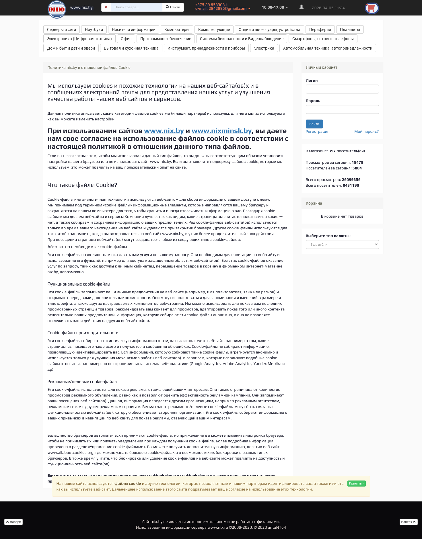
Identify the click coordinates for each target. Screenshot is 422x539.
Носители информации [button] (133, 29)
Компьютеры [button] (176, 29)
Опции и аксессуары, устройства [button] (269, 29)
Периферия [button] (320, 29)
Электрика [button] (264, 48)
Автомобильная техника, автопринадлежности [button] (327, 48)
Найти (173, 7)
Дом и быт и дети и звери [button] (71, 48)
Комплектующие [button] (214, 29)
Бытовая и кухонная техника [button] (131, 48)
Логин (312, 80)
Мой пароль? (366, 131)
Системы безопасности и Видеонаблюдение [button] (241, 38)
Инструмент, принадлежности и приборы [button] (206, 48)
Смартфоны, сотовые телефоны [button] (323, 38)
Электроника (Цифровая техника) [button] (79, 38)
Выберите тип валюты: (328, 235)
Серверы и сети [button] (61, 29)
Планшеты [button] (350, 29)
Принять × (356, 483)
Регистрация (318, 131)
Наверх (408, 522)
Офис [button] (126, 38)
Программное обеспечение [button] (165, 38)
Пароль (313, 100)
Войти (314, 124)
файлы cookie (127, 483)
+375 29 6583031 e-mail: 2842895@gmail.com (222, 6)
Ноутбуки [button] (94, 29)
